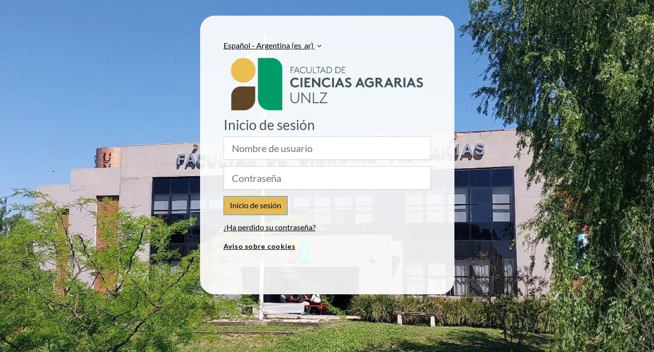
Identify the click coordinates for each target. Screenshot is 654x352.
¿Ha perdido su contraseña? (270, 227)
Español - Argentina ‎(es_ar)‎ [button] (269, 45)
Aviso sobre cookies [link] (259, 246)
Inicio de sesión (255, 205)
